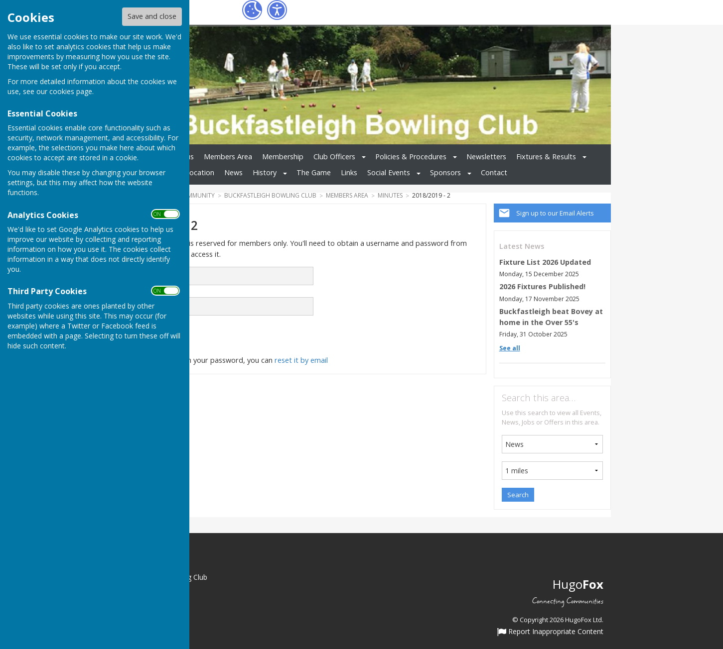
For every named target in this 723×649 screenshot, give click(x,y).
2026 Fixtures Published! (542, 286)
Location (199, 172)
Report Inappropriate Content (550, 632)
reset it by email (301, 360)
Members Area (228, 156)
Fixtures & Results (546, 156)
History (265, 172)
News (233, 172)
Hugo (578, 584)
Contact (494, 172)
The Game (313, 172)
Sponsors (445, 172)
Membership (282, 156)
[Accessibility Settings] (277, 10)
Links (349, 172)
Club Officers (334, 156)
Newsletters (486, 156)
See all (509, 348)
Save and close (152, 16)
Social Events (388, 172)
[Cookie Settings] (252, 10)
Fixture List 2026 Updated (545, 262)
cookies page (70, 91)
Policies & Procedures (410, 156)
